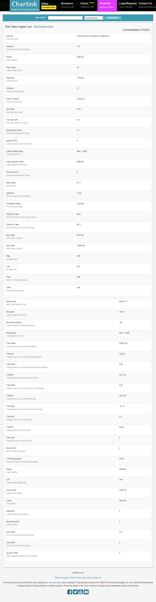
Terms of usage (61, 578)
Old (72, 7)
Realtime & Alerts (107, 7)
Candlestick (84, 7)
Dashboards (48, 7)
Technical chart (43, 26)
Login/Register (126, 3)
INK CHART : (41, 18)
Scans (121, 7)
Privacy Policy (75, 578)
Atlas (44, 3)
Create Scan (65, 7)
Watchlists (129, 7)
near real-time (54, 582)
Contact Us (145, 3)
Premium (105, 3)
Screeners (67, 3)
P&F (92, 7)
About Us (86, 578)
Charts (87, 3)
